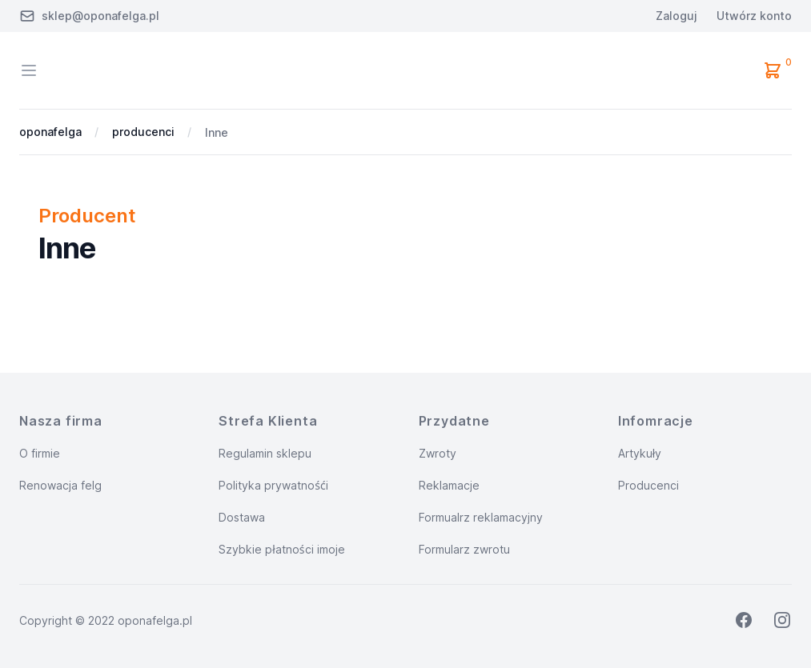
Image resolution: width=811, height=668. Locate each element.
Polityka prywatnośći (273, 485)
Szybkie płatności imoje (281, 549)
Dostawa (242, 517)
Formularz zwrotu (464, 549)
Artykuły (640, 453)
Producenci (648, 485)
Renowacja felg (60, 485)
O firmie (39, 453)
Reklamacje (449, 485)
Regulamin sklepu (265, 453)
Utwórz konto (754, 15)
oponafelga (50, 131)
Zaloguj (676, 15)
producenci (143, 131)
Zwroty (437, 453)
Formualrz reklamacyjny (481, 517)
